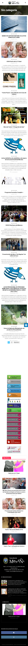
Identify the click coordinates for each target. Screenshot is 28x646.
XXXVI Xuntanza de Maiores (14, 225)
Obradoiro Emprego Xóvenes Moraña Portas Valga (17, 596)
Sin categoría (14, 34)
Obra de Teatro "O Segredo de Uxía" (14, 127)
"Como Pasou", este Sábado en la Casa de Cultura (14, 93)
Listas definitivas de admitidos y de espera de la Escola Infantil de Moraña (14, 158)
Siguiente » (16, 342)
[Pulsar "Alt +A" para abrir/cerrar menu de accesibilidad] (26, 325)
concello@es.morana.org (16, 571)
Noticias (9, 585)
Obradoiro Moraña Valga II (17, 585)
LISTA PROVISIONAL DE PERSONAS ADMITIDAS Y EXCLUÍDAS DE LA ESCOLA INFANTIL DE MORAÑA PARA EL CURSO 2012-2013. (14, 289)
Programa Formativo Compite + (14, 192)
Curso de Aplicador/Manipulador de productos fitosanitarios (14, 329)
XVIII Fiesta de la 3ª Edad (14, 61)
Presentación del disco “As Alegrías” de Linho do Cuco (14, 255)
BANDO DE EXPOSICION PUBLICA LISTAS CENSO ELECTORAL (14, 36)
